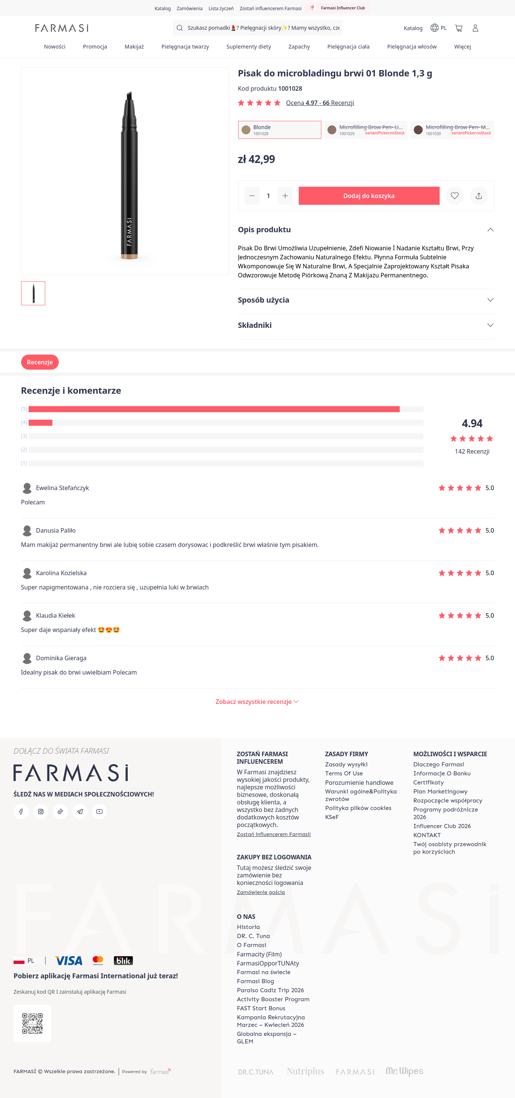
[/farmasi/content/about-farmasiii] (251, 945)
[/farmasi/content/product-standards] (428, 782)
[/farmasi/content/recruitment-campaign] (274, 1021)
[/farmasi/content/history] (248, 927)
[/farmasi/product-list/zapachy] (299, 49)
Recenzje (40, 362)
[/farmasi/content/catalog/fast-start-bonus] (261, 1008)
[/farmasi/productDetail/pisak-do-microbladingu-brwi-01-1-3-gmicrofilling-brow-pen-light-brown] (366, 130)
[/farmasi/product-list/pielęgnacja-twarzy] (185, 49)
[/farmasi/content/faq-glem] (274, 1037)
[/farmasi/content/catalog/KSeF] (332, 817)
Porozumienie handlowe (359, 782)
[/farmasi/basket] (458, 27)
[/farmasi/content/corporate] (263, 972)
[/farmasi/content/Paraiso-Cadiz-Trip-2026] (270, 990)
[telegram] (79, 811)
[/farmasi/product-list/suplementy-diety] (249, 49)
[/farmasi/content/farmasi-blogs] (255, 981)
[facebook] (21, 811)
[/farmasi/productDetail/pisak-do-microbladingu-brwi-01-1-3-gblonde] (279, 130)
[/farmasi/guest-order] (261, 892)
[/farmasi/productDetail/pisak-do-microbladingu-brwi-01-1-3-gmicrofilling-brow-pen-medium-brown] (452, 130)
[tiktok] (60, 811)
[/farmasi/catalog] (162, 7)
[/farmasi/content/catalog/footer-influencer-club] (442, 826)
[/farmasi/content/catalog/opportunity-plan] (440, 791)
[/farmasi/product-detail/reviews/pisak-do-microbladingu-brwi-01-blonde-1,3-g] (258, 701)
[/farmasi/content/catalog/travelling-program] (450, 813)
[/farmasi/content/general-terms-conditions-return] (362, 795)
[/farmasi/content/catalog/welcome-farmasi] (450, 848)
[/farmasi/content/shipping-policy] (346, 764)
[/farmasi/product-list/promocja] (95, 49)
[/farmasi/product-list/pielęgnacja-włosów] (412, 49)
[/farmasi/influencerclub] (336, 8)
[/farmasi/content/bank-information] (442, 773)
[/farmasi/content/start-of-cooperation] (448, 800)
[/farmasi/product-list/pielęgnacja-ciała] (349, 49)
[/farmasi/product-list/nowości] (54, 49)
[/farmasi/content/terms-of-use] (344, 773)
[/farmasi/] (61, 28)
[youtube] (99, 811)
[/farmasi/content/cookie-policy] (358, 808)
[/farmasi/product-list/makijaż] (134, 49)
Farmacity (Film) (259, 954)
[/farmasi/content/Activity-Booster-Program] (273, 999)
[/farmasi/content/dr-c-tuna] (253, 936)
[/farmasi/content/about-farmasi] (438, 764)
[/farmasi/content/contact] (427, 835)
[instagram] (40, 811)
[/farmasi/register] (189, 7)
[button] (369, 196)
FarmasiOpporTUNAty (268, 963)
